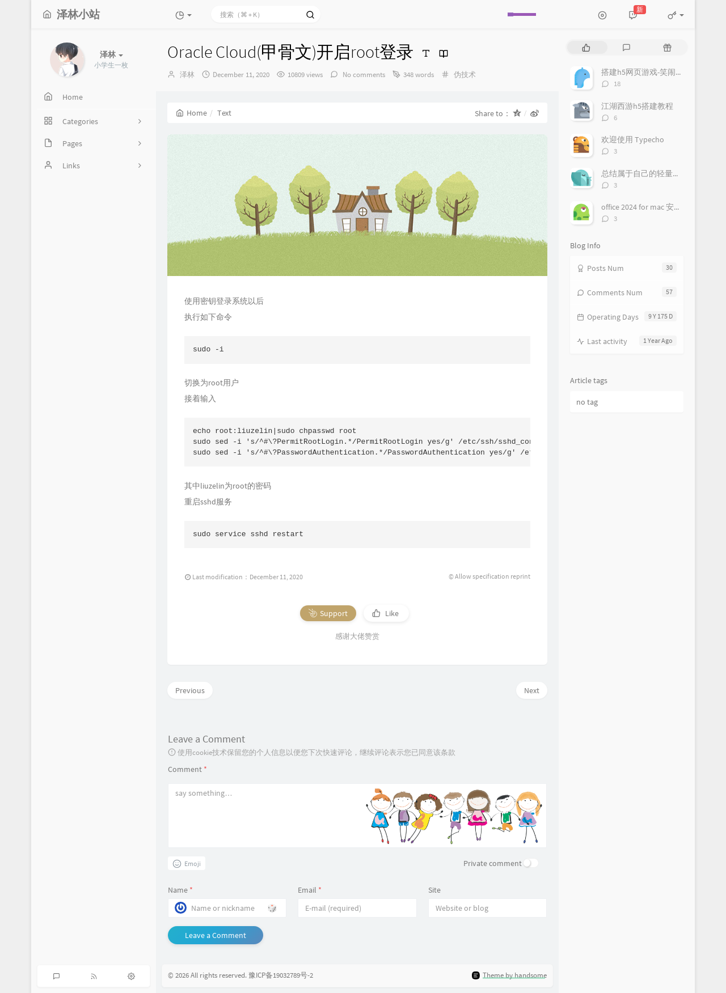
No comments (363, 74)
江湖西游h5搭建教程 (637, 106)
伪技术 (465, 74)
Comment (187, 769)
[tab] (586, 47)
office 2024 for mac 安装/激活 (650, 207)
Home (191, 113)
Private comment (492, 863)
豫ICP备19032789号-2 (280, 975)
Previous (190, 690)
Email (310, 890)
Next (531, 690)
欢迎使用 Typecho (632, 139)
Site (434, 890)
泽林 (187, 74)
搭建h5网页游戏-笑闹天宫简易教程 (662, 72)
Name (180, 890)
